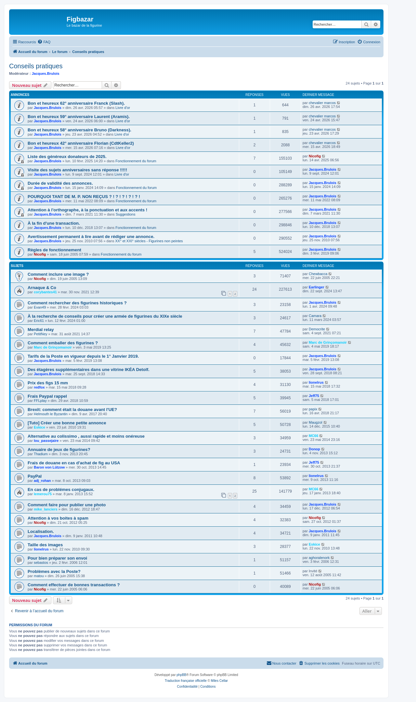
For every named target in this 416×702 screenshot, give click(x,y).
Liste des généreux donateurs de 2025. (67, 156)
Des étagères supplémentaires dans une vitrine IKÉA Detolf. (89, 369)
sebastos (41, 562)
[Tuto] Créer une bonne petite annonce (67, 422)
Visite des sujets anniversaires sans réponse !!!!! (77, 169)
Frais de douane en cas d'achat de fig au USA (74, 462)
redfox (39, 387)
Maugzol (315, 422)
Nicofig (315, 156)
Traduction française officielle (186, 680)
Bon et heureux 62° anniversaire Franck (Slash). (76, 103)
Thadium (41, 454)
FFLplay (40, 401)
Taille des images (45, 544)
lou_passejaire (46, 441)
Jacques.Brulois (45, 73)
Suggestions (126, 214)
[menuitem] (43, 42)
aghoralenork (319, 558)
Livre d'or (122, 108)
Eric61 (39, 321)
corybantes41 (45, 292)
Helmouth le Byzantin (51, 414)
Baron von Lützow (49, 467)
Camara (315, 316)
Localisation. (41, 531)
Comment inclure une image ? (58, 274)
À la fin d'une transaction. (54, 223)
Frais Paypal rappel (47, 396)
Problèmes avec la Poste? (54, 571)
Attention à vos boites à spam (58, 518)
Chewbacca (318, 274)
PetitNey (40, 334)
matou (39, 576)
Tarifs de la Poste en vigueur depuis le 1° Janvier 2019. (83, 356)
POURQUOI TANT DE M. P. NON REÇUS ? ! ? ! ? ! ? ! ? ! (84, 196)
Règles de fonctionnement (54, 249)
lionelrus (316, 382)
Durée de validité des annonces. (60, 183)
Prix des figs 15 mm (48, 382)
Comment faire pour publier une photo (67, 504)
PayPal (35, 476)
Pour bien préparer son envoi (57, 558)
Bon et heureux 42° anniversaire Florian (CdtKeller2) (81, 143)
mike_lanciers (46, 509)
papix (313, 409)
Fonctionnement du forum (135, 161)
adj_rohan (42, 481)
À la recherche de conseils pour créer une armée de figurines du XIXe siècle (105, 316)
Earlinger (316, 287)
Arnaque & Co (42, 287)
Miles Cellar (219, 680)
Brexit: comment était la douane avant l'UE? (72, 409)
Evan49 (40, 307)
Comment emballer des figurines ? (63, 342)
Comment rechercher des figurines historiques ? (77, 302)
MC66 (313, 436)
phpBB (181, 675)
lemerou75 (43, 494)
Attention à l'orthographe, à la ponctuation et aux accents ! (87, 209)
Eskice (39, 427)
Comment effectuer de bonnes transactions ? (74, 584)
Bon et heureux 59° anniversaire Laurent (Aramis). (79, 116)
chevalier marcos (322, 103)
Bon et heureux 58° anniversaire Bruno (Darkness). (79, 129)
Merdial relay (41, 329)
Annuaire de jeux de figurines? (59, 449)
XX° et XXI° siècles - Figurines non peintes (149, 241)
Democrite (317, 329)
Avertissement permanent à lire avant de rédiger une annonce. (91, 236)
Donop (314, 449)
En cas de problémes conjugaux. (61, 489)
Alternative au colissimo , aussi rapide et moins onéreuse (86, 436)
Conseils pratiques (36, 66)
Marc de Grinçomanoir (53, 347)
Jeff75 (314, 396)
